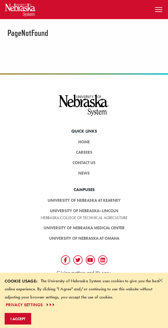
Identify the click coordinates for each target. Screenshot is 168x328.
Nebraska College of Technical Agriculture (84, 217)
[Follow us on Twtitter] (78, 260)
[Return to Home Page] (20, 9)
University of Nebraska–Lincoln (84, 210)
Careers (84, 152)
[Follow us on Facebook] (65, 260)
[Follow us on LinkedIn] (102, 260)
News (84, 173)
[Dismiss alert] (160, 280)
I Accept (17, 318)
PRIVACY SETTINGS (31, 305)
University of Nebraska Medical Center (84, 227)
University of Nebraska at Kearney (84, 200)
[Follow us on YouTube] (90, 260)
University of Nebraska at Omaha (84, 238)
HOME (84, 141)
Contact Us (84, 162)
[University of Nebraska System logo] (84, 108)
